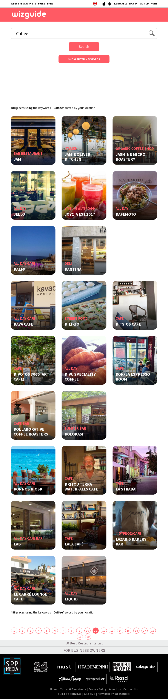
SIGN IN (133, 3)
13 (112, 630)
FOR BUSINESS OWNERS (84, 650)
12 (103, 630)
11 (95, 630)
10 (87, 630)
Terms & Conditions (73, 689)
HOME (154, 3)
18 (152, 630)
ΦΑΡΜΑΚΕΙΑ (120, 3)
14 (120, 630)
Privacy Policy (97, 689)
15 (128, 630)
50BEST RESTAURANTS (23, 3)
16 (136, 630)
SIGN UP (144, 3)
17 (144, 630)
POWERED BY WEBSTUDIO (114, 694)
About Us (115, 689)
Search (84, 46)
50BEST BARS (45, 3)
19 (79, 637)
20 (88, 637)
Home (53, 689)
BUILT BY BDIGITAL (69, 694)
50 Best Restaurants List (84, 643)
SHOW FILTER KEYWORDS (84, 59)
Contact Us (130, 689)
